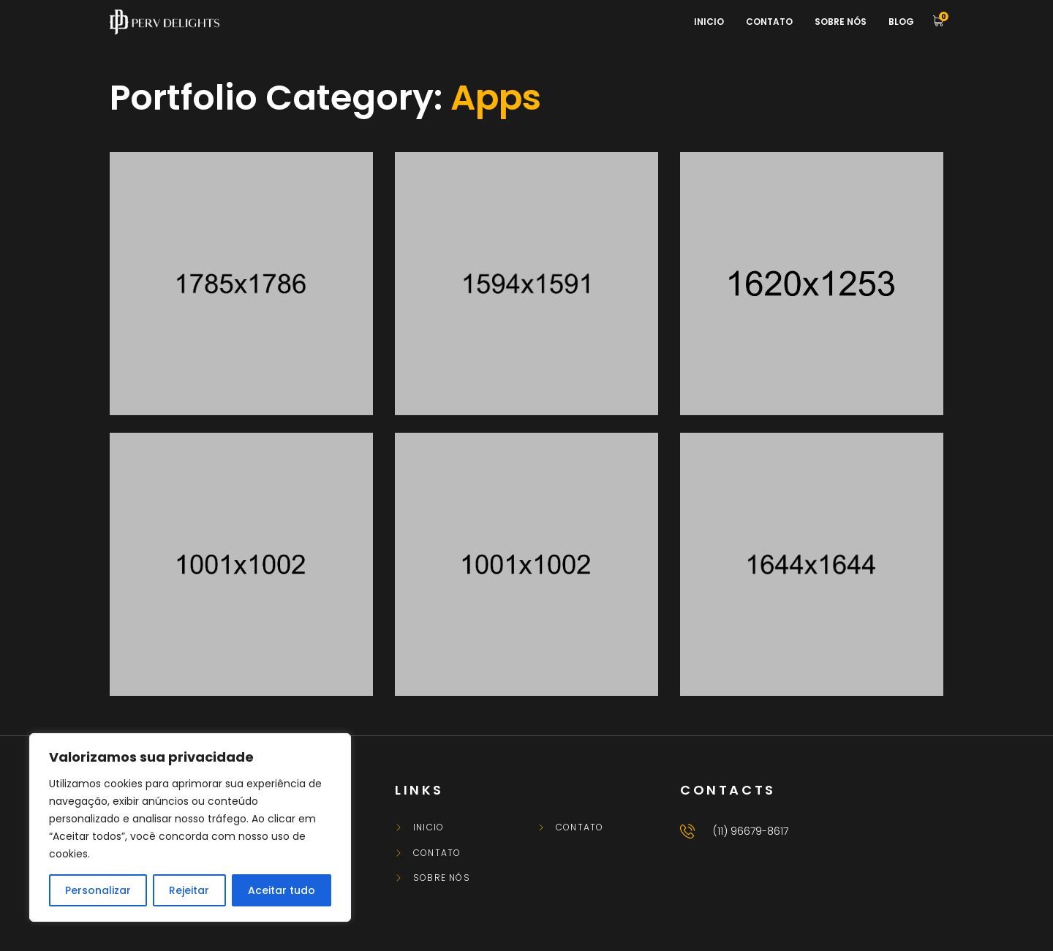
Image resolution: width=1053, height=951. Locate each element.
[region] (190, 827)
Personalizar (98, 890)
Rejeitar (189, 890)
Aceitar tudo (281, 890)
